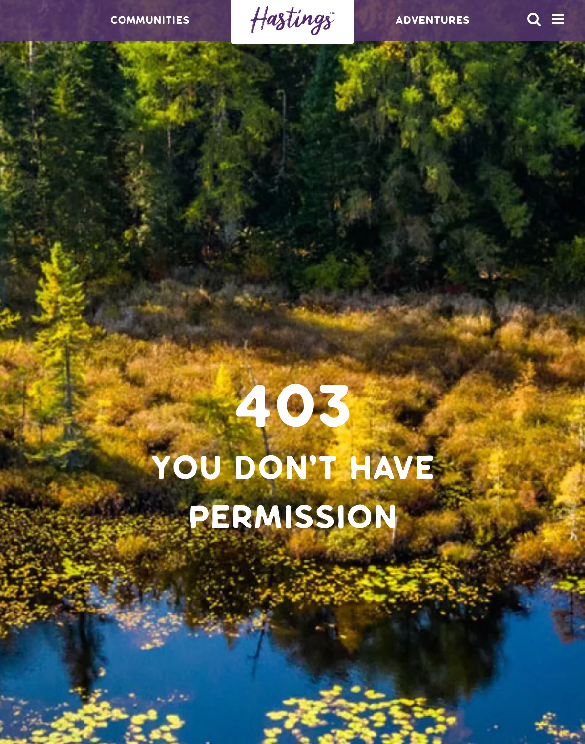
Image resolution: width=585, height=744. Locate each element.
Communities (150, 20)
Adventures (432, 20)
